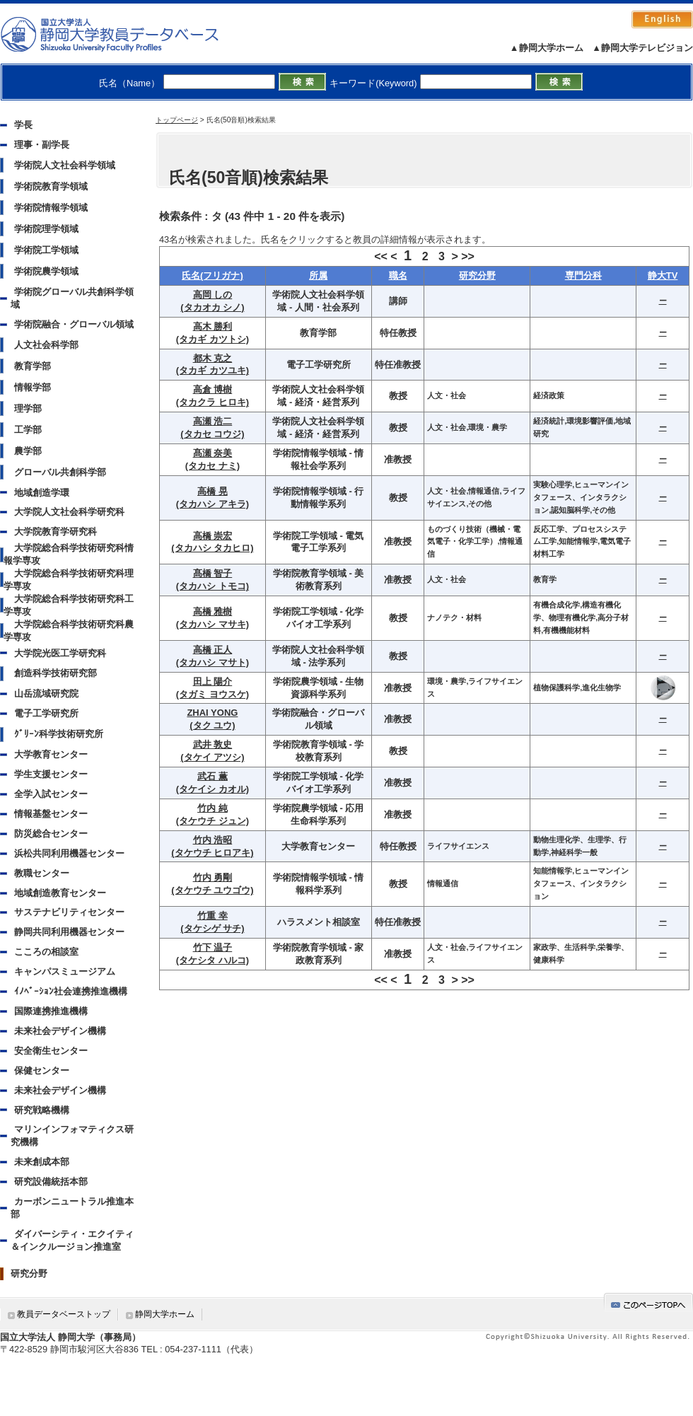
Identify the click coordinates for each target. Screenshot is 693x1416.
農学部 (28, 451)
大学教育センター (51, 754)
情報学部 (32, 387)
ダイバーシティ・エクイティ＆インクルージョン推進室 (72, 1240)
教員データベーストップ (63, 1314)
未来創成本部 (41, 1161)
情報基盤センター (51, 813)
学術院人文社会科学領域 (64, 165)
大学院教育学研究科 (55, 531)
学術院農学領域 (46, 271)
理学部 (28, 408)
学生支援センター (51, 774)
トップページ (177, 120)
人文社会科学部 (46, 345)
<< (381, 256)
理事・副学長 (41, 144)
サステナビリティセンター (69, 912)
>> (467, 256)
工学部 (28, 429)
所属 (318, 275)
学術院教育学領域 (51, 186)
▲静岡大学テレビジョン (642, 47)
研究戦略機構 (41, 1110)
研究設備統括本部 (51, 1181)
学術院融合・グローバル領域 (74, 324)
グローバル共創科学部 (60, 472)
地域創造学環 (41, 492)
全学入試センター (51, 794)
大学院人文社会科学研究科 (69, 511)
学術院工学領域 (46, 250)
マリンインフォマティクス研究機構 (72, 1135)
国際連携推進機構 (51, 1011)
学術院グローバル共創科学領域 (72, 298)
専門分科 (583, 275)
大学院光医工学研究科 (60, 653)
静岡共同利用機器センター (69, 932)
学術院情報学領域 (51, 207)
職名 (398, 275)
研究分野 (29, 1273)
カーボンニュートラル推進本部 (72, 1207)
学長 (23, 125)
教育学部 (32, 366)
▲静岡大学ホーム (546, 47)
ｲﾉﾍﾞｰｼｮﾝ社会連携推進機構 (70, 991)
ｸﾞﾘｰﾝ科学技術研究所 (58, 734)
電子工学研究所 (46, 713)
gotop (648, 1302)
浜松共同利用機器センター (69, 853)
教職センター (41, 873)
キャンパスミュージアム (64, 971)
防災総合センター (51, 833)
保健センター (41, 1070)
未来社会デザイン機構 (60, 1031)
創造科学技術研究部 (55, 673)
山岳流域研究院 (46, 693)
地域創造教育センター (60, 893)
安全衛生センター (51, 1050)
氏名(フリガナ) (212, 275)
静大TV (663, 275)
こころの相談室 (46, 951)
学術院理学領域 (46, 229)
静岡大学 (124, 34)
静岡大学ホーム (164, 1314)
